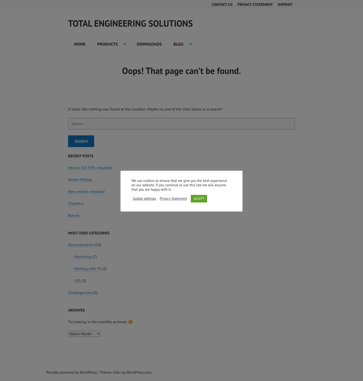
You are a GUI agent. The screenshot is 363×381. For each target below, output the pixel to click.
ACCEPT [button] (199, 199)
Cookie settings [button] (144, 198)
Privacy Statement (173, 198)
